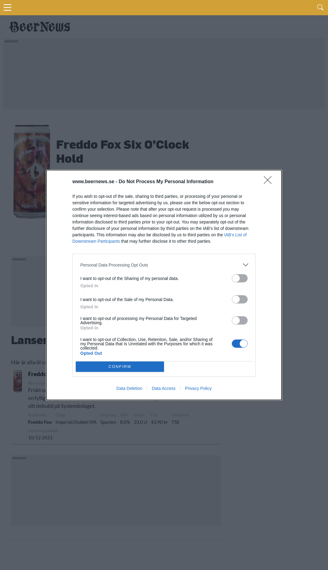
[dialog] (164, 285)
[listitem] (164, 265)
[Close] (269, 182)
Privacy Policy (198, 388)
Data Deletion (129, 388)
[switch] (240, 278)
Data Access (164, 388)
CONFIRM (119, 367)
